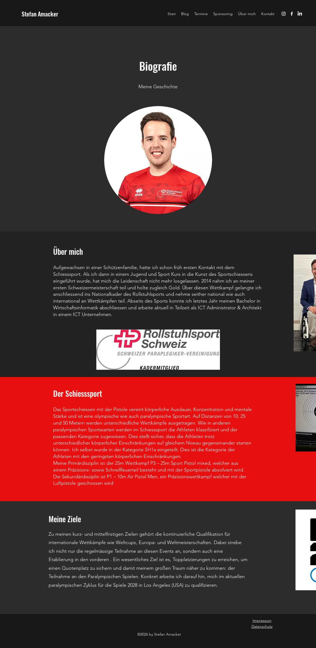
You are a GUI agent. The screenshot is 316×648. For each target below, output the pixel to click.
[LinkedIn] (300, 13)
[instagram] (283, 13)
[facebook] (291, 13)
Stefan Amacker (40, 13)
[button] (222, 14)
